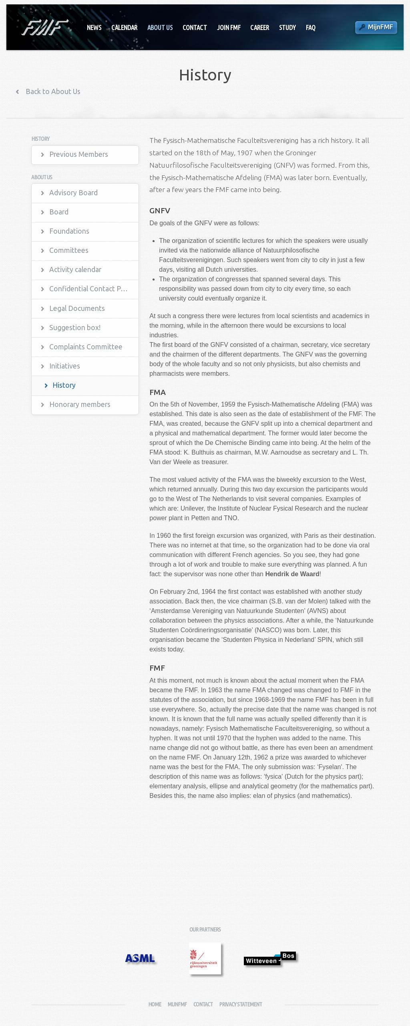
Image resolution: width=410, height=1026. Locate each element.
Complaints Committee (86, 347)
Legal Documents (77, 308)
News (94, 27)
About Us (160, 27)
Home (154, 1004)
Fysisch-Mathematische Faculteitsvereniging (44, 27)
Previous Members (78, 154)
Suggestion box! (74, 327)
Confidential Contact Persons (94, 289)
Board (58, 212)
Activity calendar (75, 269)
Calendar (124, 27)
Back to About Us (52, 91)
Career (259, 27)
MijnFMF (380, 26)
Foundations (69, 231)
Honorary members (80, 404)
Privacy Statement (240, 1004)
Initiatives (64, 366)
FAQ (311, 27)
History (64, 385)
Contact (195, 27)
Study (287, 27)
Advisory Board (73, 192)
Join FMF (229, 27)
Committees (68, 250)
